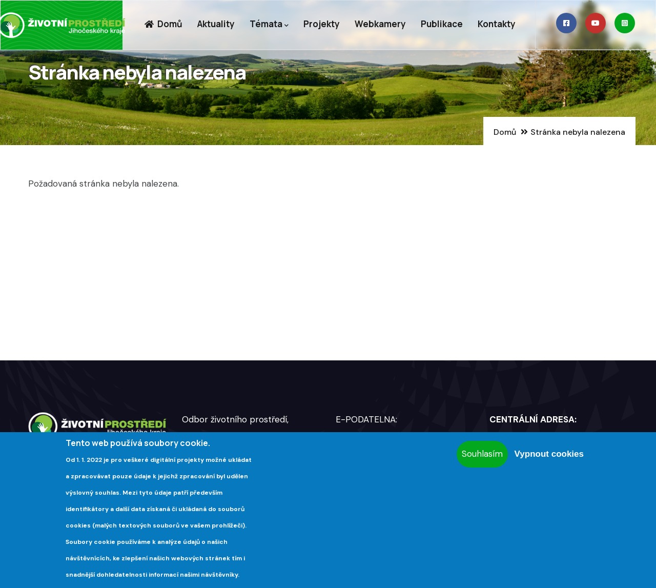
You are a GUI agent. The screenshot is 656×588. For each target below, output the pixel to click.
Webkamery (380, 24)
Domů (163, 24)
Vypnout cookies (549, 454)
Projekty (321, 24)
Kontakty (497, 24)
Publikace (442, 24)
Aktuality (216, 24)
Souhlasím (482, 453)
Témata (269, 24)
